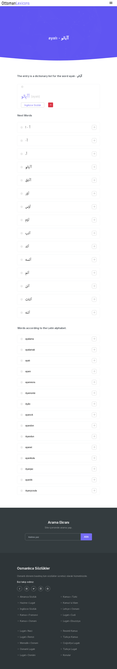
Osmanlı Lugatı (26, 649)
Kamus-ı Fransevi (27, 615)
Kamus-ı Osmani (27, 621)
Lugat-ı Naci (24, 630)
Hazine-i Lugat (26, 602)
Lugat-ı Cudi (68, 615)
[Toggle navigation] (111, 3)
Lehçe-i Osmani (69, 608)
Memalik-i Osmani (27, 643)
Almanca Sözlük (27, 596)
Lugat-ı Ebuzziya (70, 621)
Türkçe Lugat (68, 649)
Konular (65, 655)
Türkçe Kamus (69, 637)
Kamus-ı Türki (68, 596)
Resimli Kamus (69, 630)
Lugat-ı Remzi (25, 637)
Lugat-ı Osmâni (26, 655)
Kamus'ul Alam (69, 602)
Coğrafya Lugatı (70, 643)
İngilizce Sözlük (32, 105)
